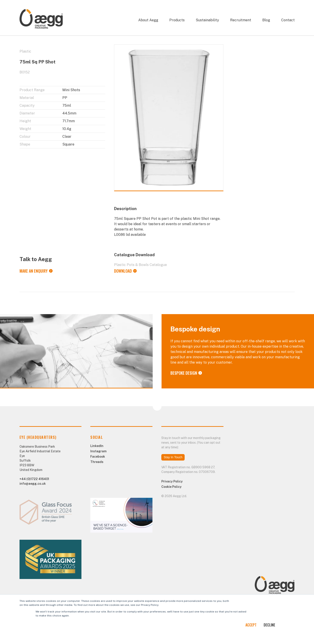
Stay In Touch (173, 457)
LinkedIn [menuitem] (96, 446)
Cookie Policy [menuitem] (171, 486)
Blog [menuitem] (266, 20)
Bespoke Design (183, 373)
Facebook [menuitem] (97, 456)
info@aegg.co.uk (33, 483)
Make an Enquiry (34, 271)
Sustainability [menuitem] (207, 20)
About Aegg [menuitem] (148, 20)
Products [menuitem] (177, 20)
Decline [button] (269, 625)
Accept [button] (251, 625)
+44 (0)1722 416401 (34, 479)
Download (123, 271)
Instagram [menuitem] (98, 451)
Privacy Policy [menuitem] (172, 481)
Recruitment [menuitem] (240, 20)
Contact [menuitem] (288, 20)
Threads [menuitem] (96, 462)
